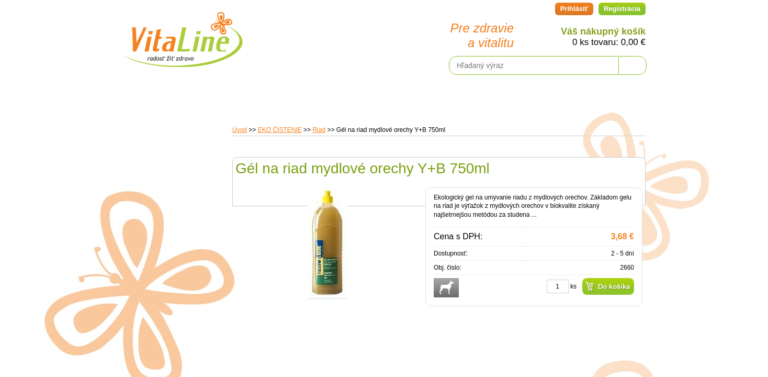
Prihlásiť (574, 9)
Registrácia (622, 9)
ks (573, 286)
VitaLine (182, 33)
